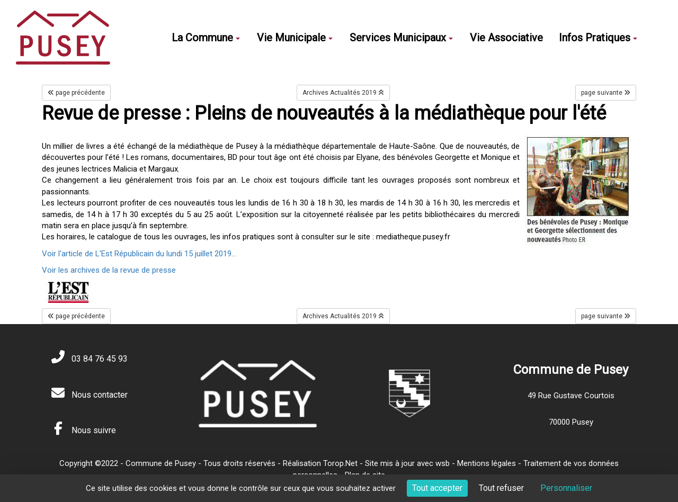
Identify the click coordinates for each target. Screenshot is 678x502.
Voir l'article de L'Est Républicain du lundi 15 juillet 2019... (139, 253)
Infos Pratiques (598, 37)
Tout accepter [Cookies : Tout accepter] (437, 488)
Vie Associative (506, 37)
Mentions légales (486, 463)
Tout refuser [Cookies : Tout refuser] (501, 488)
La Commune (206, 37)
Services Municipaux (401, 37)
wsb (442, 463)
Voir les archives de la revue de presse (109, 270)
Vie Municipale (295, 37)
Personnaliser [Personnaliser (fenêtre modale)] (566, 488)
